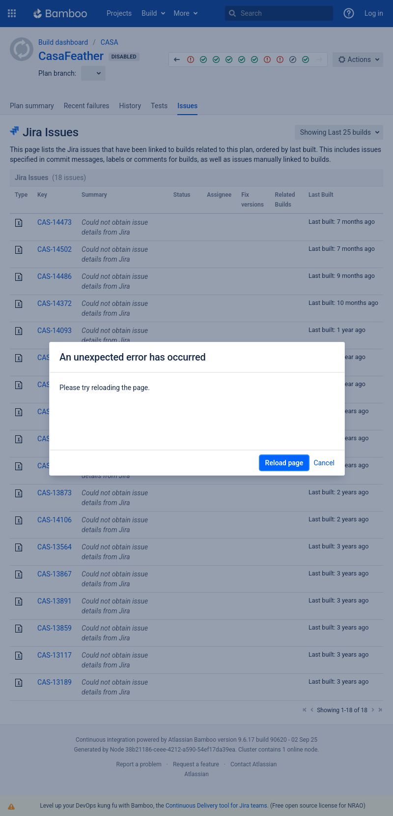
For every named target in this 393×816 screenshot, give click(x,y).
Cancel (324, 463)
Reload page (284, 463)
